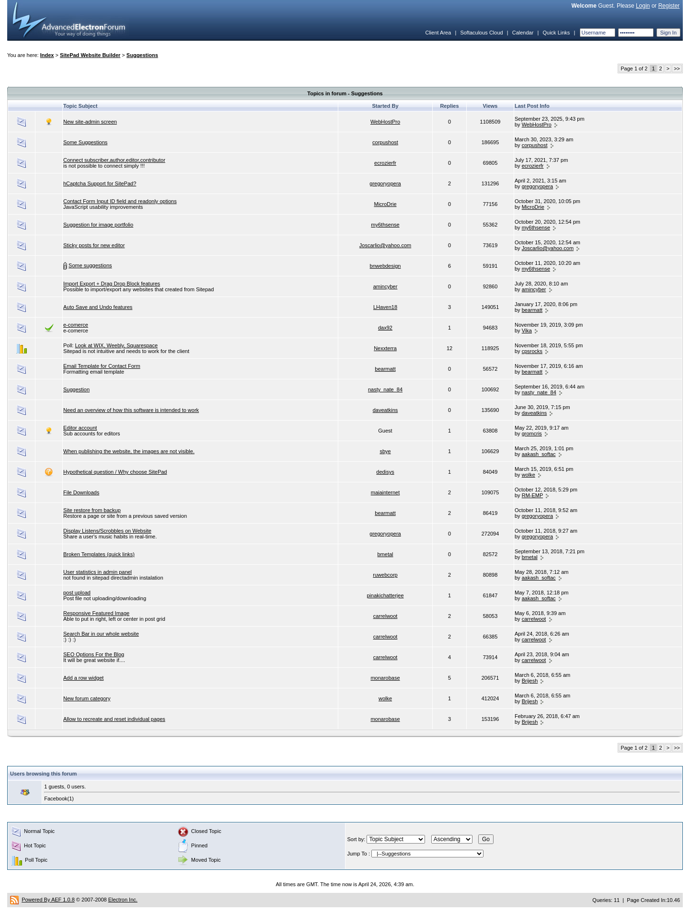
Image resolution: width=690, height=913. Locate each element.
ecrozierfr (385, 163)
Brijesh (530, 681)
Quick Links (556, 32)
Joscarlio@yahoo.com (385, 245)
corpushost (385, 142)
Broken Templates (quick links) (99, 554)
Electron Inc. (123, 899)
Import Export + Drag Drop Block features (111, 283)
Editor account (80, 428)
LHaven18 (385, 307)
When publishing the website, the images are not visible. (129, 451)
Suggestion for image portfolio (98, 225)
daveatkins (385, 410)
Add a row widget (83, 678)
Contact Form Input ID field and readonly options (120, 201)
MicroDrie (385, 204)
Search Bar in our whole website (101, 634)
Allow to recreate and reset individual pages (114, 719)
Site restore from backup (92, 510)
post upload (77, 592)
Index (47, 55)
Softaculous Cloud (481, 32)
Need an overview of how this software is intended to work (131, 410)
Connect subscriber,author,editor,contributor (114, 160)
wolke (528, 475)
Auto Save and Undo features (97, 307)
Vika (527, 330)
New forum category (86, 698)
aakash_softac (539, 454)
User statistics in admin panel (97, 572)
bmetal (385, 554)
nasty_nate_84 (385, 389)
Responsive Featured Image (96, 613)
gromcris (532, 433)
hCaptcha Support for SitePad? (99, 183)
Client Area (438, 32)
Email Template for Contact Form (101, 366)
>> (677, 68)
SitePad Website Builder (90, 55)
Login (643, 5)
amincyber (385, 286)
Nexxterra (385, 348)
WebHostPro (385, 122)
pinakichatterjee (385, 595)
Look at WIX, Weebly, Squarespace (116, 345)
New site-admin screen (90, 122)
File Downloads (81, 492)
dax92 (385, 328)
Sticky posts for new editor (94, 245)
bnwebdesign (385, 266)
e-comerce (75, 325)
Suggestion (76, 389)
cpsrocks (532, 351)
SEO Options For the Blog (93, 654)
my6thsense (385, 225)
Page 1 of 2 (634, 68)
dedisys (385, 472)
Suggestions (142, 55)
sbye (385, 451)
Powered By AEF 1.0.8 (48, 899)
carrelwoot (385, 616)
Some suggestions (90, 265)
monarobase (385, 678)
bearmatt (532, 310)
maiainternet (385, 492)
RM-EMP (532, 495)
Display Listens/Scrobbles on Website (107, 531)
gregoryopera (385, 183)
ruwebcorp (385, 575)
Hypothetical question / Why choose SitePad (115, 472)
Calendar (523, 32)
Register (669, 5)
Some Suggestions (85, 142)
